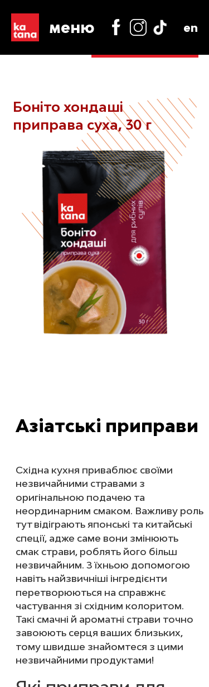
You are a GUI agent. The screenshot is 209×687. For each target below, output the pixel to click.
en (190, 27)
